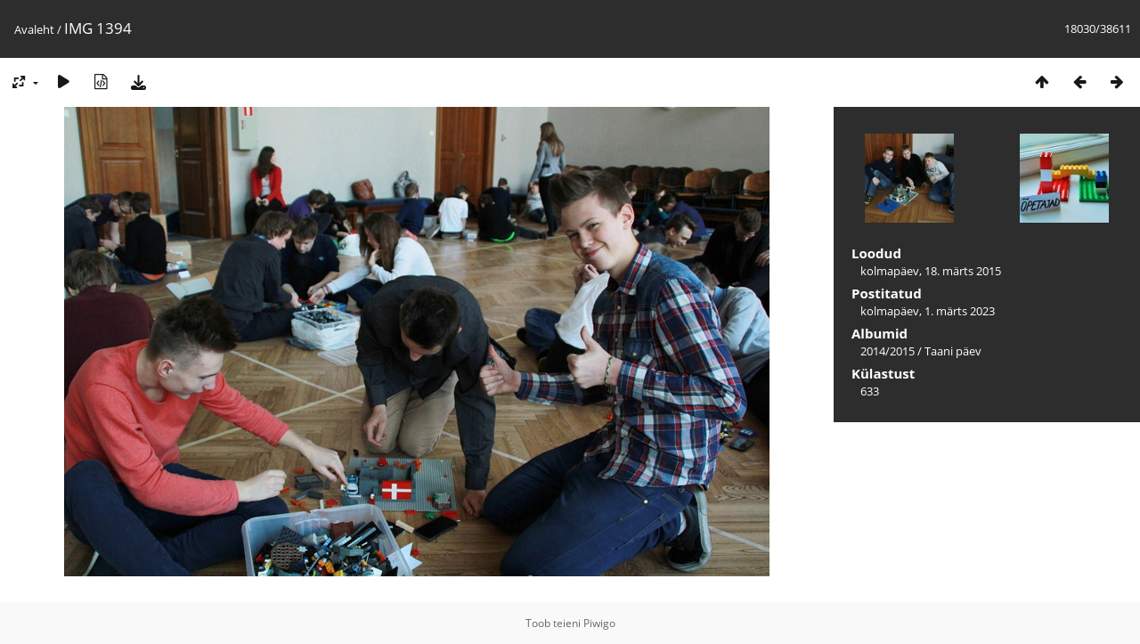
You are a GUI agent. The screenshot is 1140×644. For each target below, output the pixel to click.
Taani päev (952, 351)
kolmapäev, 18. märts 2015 (930, 271)
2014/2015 (887, 351)
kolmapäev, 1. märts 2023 (927, 311)
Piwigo (599, 623)
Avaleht (34, 29)
